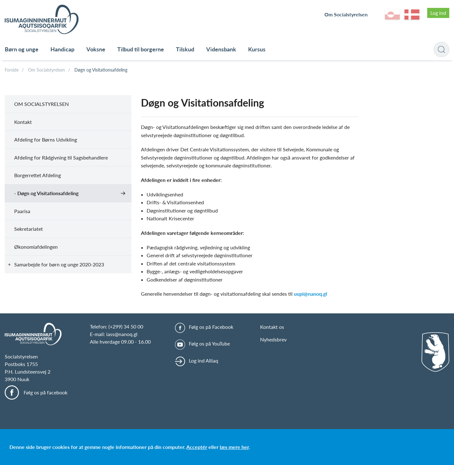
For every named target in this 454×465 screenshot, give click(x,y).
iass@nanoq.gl (121, 334)
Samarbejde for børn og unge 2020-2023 (59, 264)
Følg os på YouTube (209, 343)
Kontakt (23, 122)
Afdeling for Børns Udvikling (45, 139)
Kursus (256, 49)
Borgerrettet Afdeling (37, 175)
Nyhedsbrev (273, 339)
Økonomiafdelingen (36, 247)
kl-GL (392, 14)
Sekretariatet (28, 229)
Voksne (95, 49)
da (412, 14)
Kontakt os (272, 327)
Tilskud (185, 49)
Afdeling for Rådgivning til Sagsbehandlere (61, 157)
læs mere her (234, 447)
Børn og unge (21, 49)
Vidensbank (221, 49)
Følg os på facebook (45, 392)
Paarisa (22, 211)
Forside (12, 70)
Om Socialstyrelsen (346, 14)
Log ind (438, 13)
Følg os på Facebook (211, 327)
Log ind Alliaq (203, 360)
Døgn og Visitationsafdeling (100, 70)
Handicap (62, 49)
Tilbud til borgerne (140, 49)
